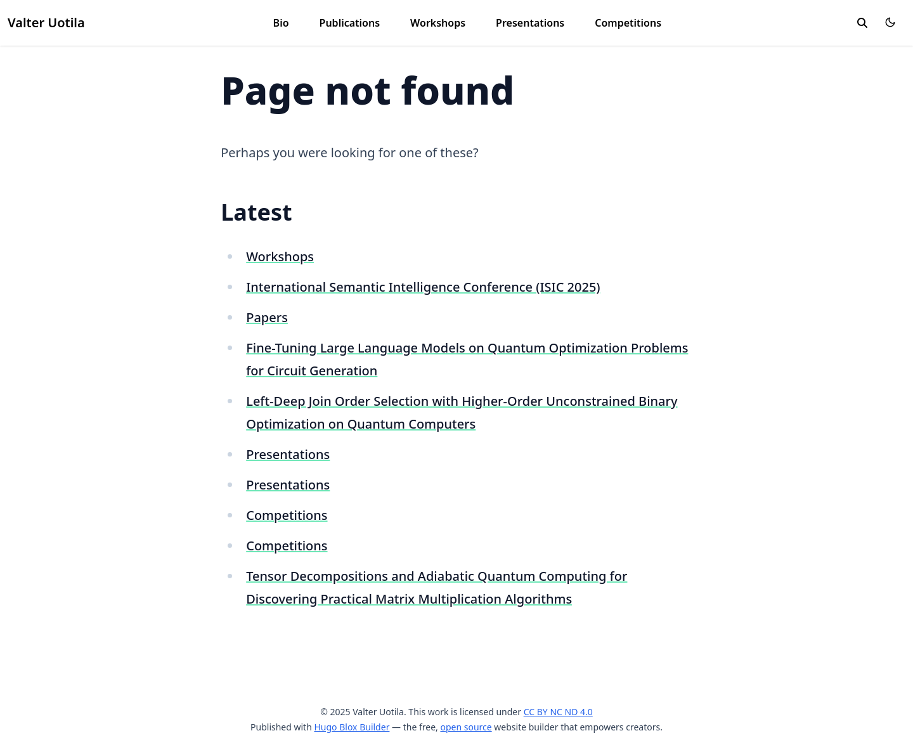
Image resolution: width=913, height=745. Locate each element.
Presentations (530, 23)
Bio (281, 23)
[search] (862, 23)
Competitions (628, 23)
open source (465, 727)
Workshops (437, 23)
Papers (267, 317)
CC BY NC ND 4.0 (558, 712)
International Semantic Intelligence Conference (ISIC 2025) (423, 286)
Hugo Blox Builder (351, 727)
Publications (350, 23)
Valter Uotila (46, 22)
